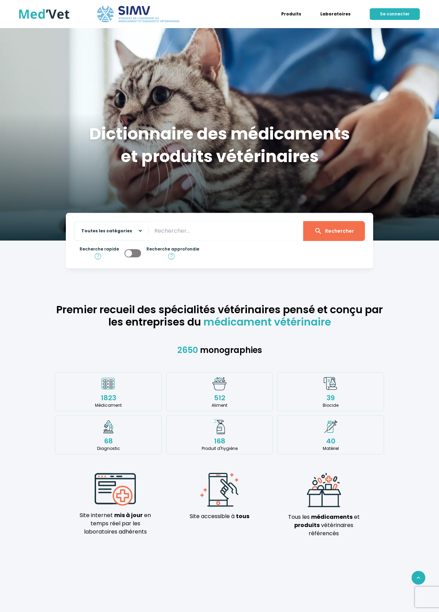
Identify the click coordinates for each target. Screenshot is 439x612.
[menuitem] (291, 14)
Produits (291, 14)
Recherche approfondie (172, 249)
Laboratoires (335, 14)
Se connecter (395, 14)
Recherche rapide (99, 249)
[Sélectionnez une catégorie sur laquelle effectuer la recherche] (108, 231)
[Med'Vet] (44, 14)
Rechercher (334, 231)
